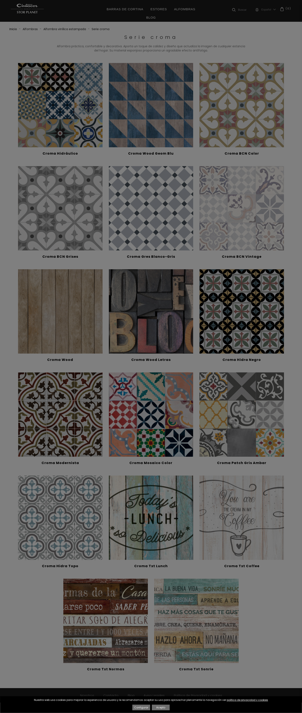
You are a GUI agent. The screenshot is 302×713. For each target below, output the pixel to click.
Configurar (141, 707)
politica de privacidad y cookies (247, 700)
